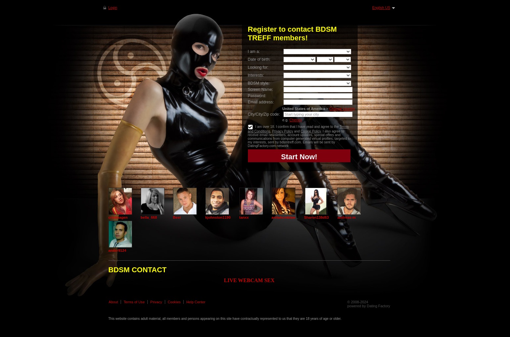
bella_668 (149, 217)
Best (177, 217)
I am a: (254, 51)
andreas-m (346, 217)
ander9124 (117, 250)
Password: (257, 96)
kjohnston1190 (218, 217)
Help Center (195, 302)
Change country (342, 109)
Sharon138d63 (316, 217)
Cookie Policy (311, 131)
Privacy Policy (282, 131)
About (113, 302)
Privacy (156, 302)
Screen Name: (260, 89)
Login (112, 8)
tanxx (244, 217)
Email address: (261, 102)
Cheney (295, 120)
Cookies (174, 302)
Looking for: (258, 67)
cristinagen (118, 217)
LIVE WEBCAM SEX (249, 280)
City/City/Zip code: (264, 114)
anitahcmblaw (284, 217)
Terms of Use (134, 302)
